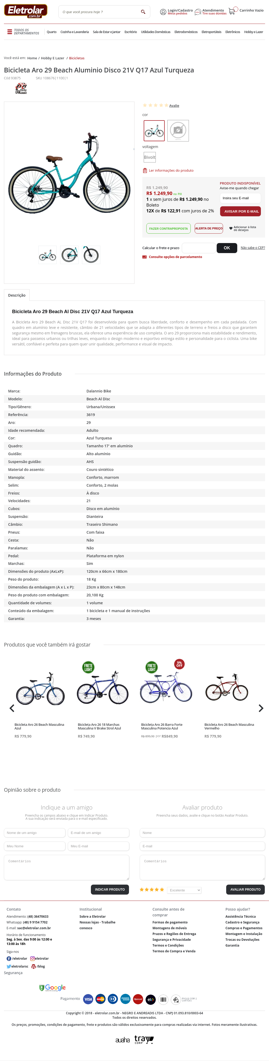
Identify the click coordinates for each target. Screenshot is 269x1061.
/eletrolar (19, 958)
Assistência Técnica (240, 916)
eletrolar (42, 958)
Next (260, 708)
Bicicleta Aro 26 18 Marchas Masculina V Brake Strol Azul (99, 726)
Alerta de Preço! (209, 228)
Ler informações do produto (171, 170)
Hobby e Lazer (253, 31)
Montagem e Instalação (243, 934)
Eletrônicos (232, 31)
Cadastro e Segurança (242, 922)
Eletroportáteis (211, 31)
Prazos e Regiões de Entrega (174, 934)
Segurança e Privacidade (172, 939)
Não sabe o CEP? (253, 247)
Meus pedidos (177, 13)
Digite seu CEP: (162, 248)
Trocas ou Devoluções (242, 939)
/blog (41, 966)
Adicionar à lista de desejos (245, 228)
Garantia (232, 945)
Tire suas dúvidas (215, 13)
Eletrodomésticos (186, 31)
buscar (143, 12)
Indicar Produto (110, 889)
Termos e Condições (168, 945)
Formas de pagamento (170, 922)
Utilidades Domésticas (155, 31)
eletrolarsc (19, 966)
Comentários (66, 867)
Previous (10, 708)
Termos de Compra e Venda (174, 951)
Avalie (174, 105)
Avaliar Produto (245, 889)
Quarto (51, 31)
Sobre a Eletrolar (93, 916)
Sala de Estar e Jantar (106, 31)
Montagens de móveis (170, 928)
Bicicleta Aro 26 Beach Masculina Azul (39, 726)
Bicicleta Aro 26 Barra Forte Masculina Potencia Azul (161, 726)
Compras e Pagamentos (243, 928)
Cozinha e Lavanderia (75, 31)
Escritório (131, 31)
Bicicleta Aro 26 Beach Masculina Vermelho (229, 726)
